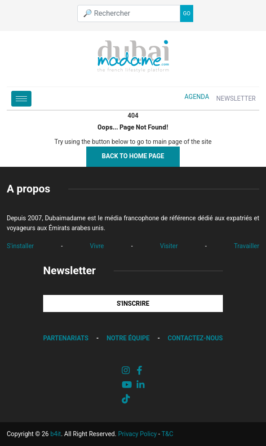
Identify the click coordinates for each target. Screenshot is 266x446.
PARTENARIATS (66, 338)
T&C (167, 433)
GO (186, 13)
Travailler (246, 246)
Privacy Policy (137, 433)
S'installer (20, 246)
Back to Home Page (133, 156)
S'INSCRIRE (133, 303)
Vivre (97, 246)
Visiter (169, 246)
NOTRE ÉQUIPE (128, 338)
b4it (55, 433)
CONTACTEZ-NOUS (195, 338)
